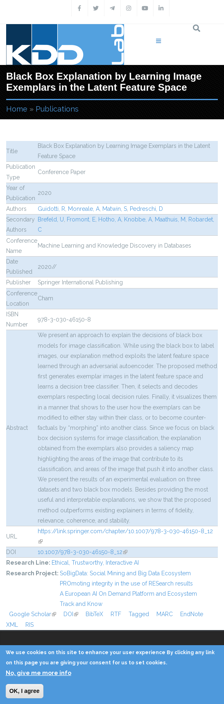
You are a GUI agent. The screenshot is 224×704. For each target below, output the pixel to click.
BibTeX (94, 614)
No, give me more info (38, 673)
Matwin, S (114, 209)
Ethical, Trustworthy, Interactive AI (95, 562)
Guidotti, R (51, 209)
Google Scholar (32, 614)
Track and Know (81, 604)
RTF (116, 614)
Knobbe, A (138, 219)
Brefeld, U (51, 219)
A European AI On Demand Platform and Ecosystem (128, 593)
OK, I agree (24, 691)
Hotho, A (109, 219)
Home (16, 109)
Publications (57, 109)
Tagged (139, 614)
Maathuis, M (170, 219)
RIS (29, 624)
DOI (70, 614)
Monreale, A (84, 209)
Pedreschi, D (146, 209)
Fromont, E (81, 219)
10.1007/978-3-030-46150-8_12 (82, 552)
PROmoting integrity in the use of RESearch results (126, 583)
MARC (164, 614)
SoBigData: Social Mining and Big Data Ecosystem (125, 573)
